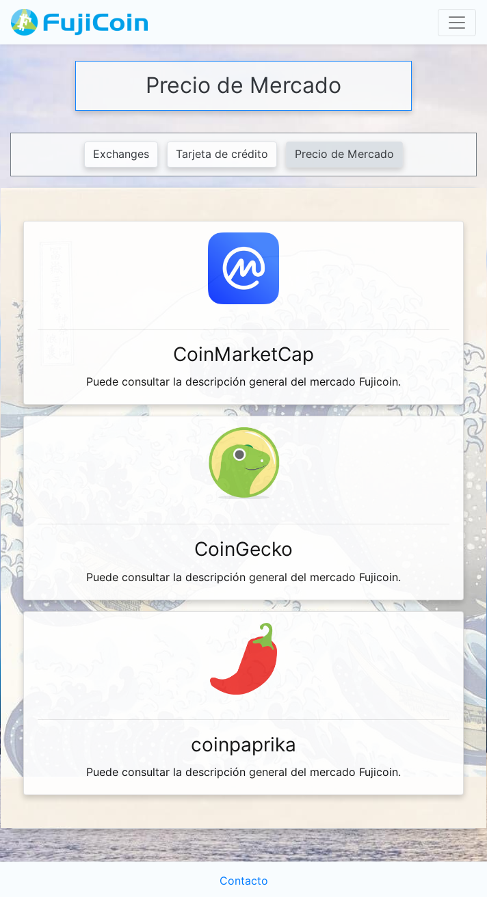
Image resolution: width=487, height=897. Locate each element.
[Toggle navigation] (457, 22)
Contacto (244, 880)
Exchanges (121, 154)
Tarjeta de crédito (222, 154)
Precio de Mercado (344, 154)
